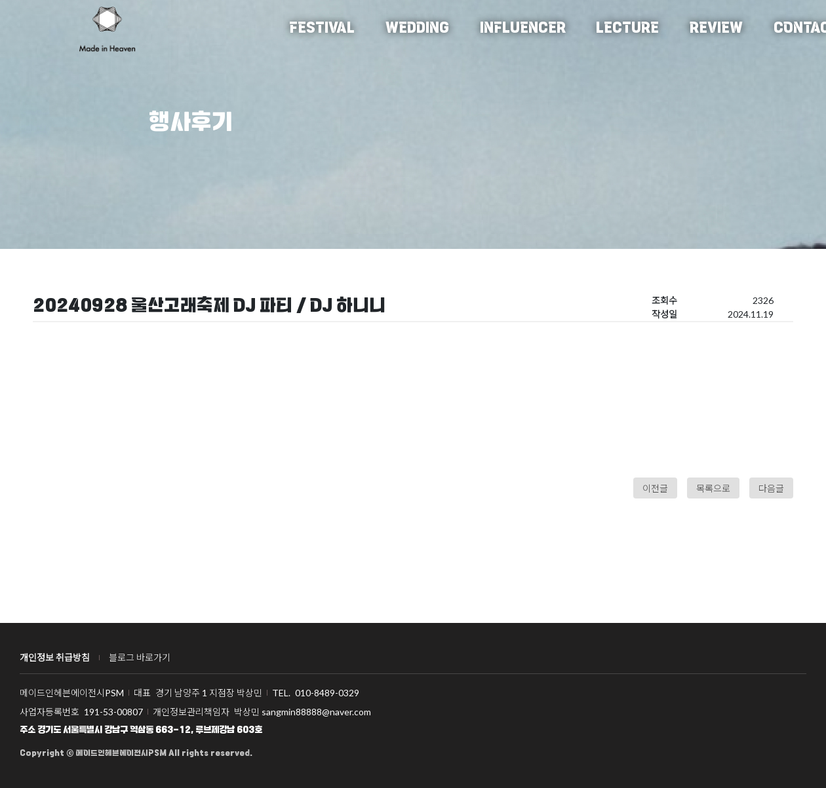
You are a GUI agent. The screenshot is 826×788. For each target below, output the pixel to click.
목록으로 (713, 488)
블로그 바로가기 (139, 657)
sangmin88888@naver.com (316, 711)
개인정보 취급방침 (55, 657)
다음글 (771, 488)
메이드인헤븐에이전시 (107, 29)
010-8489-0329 (327, 692)
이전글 (655, 488)
